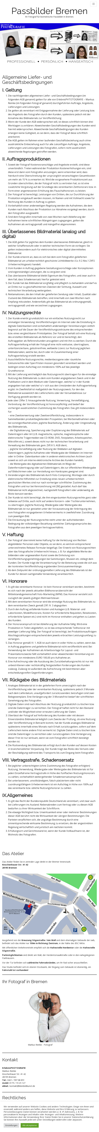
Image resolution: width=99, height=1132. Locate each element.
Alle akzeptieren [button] (29, 1125)
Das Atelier (13, 853)
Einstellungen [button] (11, 1125)
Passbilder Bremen (49, 11)
